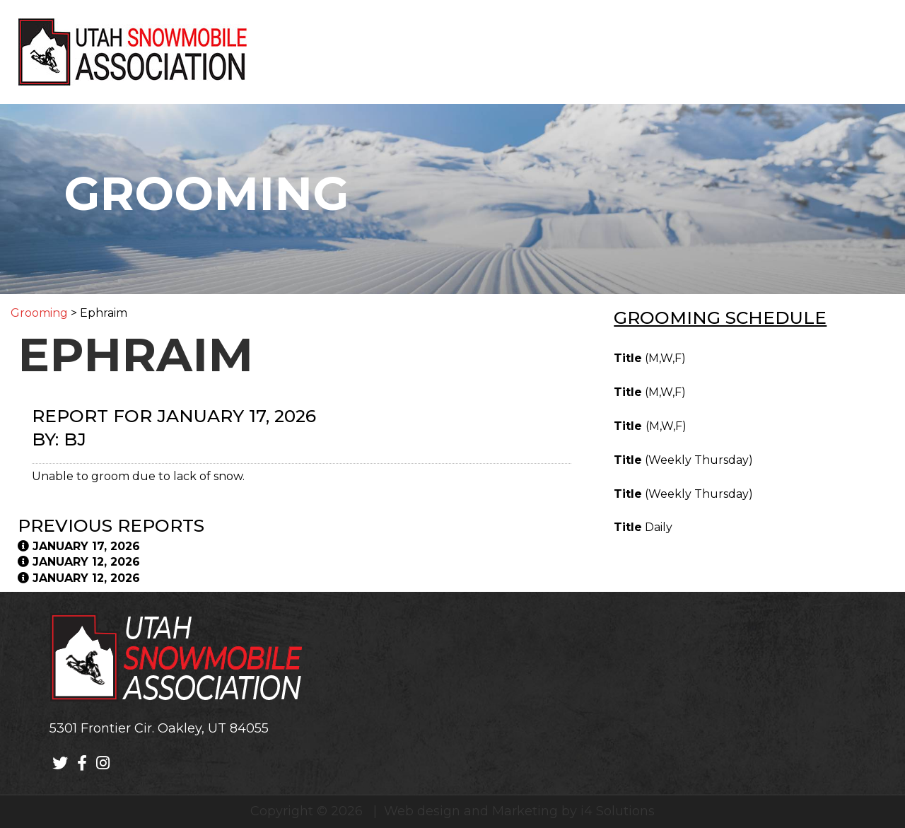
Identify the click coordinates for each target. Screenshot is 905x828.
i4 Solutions (617, 811)
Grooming (39, 313)
